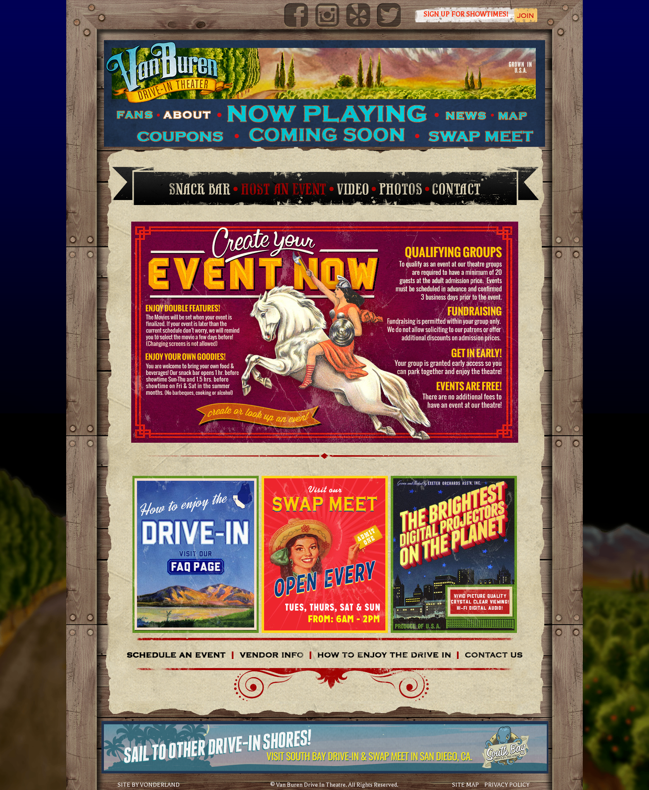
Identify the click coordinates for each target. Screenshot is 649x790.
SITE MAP (465, 784)
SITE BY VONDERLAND (149, 785)
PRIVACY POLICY (506, 784)
